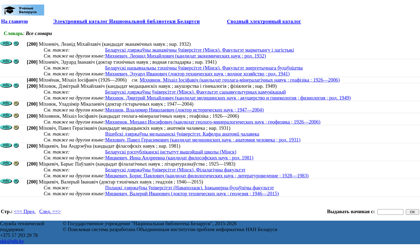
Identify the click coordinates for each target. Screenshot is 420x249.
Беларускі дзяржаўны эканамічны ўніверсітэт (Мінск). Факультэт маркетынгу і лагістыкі (199, 50)
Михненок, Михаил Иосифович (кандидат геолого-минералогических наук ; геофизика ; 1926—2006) (212, 122)
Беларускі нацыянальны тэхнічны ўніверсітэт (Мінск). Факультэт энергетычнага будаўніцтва (204, 68)
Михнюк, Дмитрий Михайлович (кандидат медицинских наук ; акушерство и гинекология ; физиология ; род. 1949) (228, 98)
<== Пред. (25, 211)
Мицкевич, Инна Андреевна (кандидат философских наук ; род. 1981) (179, 157)
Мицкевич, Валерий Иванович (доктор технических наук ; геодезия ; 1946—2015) (192, 193)
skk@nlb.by (12, 241)
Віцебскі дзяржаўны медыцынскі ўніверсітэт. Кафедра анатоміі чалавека (182, 134)
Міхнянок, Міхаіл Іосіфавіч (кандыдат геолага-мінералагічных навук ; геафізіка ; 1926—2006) (240, 80)
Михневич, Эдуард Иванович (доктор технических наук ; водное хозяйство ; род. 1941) (197, 73)
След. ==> (50, 211)
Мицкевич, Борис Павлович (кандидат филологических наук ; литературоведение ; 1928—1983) (207, 175)
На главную (14, 21)
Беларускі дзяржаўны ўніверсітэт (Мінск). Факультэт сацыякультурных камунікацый (195, 92)
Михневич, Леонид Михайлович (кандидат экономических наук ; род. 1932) (185, 56)
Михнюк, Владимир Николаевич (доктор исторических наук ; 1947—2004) (184, 110)
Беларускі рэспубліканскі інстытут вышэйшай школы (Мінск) (170, 152)
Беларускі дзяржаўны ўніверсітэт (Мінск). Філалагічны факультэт (175, 170)
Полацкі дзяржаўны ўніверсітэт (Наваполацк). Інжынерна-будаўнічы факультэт (189, 187)
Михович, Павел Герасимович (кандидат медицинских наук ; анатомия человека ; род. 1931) (202, 140)
